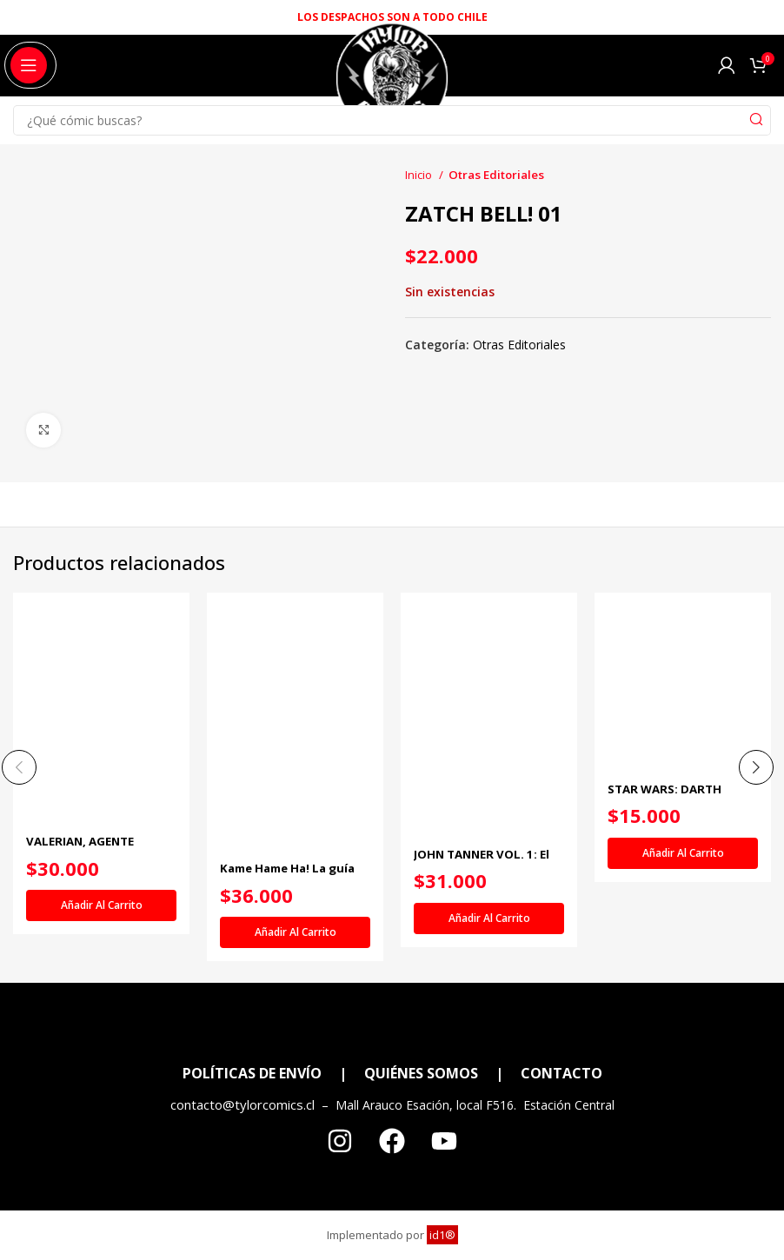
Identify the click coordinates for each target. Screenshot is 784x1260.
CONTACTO (561, 1074)
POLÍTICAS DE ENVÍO (252, 1074)
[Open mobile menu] (28, 65)
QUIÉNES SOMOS (421, 1074)
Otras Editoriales (496, 174)
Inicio (420, 174)
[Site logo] (392, 85)
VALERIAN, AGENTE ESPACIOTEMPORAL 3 (91, 849)
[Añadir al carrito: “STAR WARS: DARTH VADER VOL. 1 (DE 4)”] (683, 853)
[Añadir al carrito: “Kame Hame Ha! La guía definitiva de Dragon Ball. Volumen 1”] (295, 932)
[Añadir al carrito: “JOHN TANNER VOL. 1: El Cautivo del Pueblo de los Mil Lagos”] (489, 918)
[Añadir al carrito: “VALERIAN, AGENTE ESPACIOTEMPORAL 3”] (101, 905)
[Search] (392, 120)
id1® (442, 1235)
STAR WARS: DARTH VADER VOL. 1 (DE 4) (668, 797)
